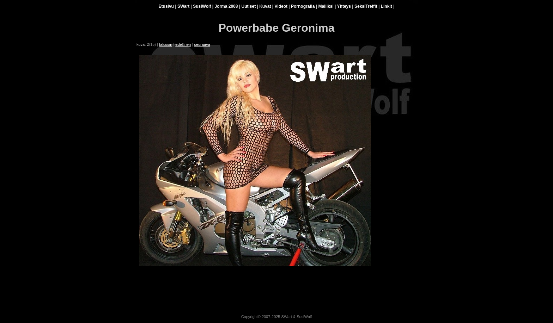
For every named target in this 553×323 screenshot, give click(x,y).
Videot (281, 6)
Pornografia (303, 6)
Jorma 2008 (226, 6)
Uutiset (248, 6)
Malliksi (325, 6)
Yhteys (344, 6)
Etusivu (166, 6)
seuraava (202, 44)
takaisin (165, 44)
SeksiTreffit (365, 6)
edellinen (183, 44)
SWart (183, 6)
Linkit (386, 6)
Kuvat (265, 6)
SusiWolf (202, 6)
